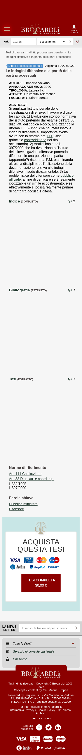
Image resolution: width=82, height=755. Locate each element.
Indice (14, 201)
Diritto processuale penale (25, 65)
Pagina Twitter (48, 726)
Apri (70, 201)
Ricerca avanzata (77, 41)
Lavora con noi (41, 718)
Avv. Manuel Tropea (55, 690)
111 (50, 136)
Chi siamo (64, 710)
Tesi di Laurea (15, 52)
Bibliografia (19, 290)
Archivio (41, 713)
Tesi (12, 379)
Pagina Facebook (39, 726)
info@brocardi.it (51, 706)
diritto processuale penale (46, 52)
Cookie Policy (46, 710)
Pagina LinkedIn (58, 726)
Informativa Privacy (21, 710)
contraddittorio (35, 140)
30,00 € (41, 582)
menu (7, 29)
